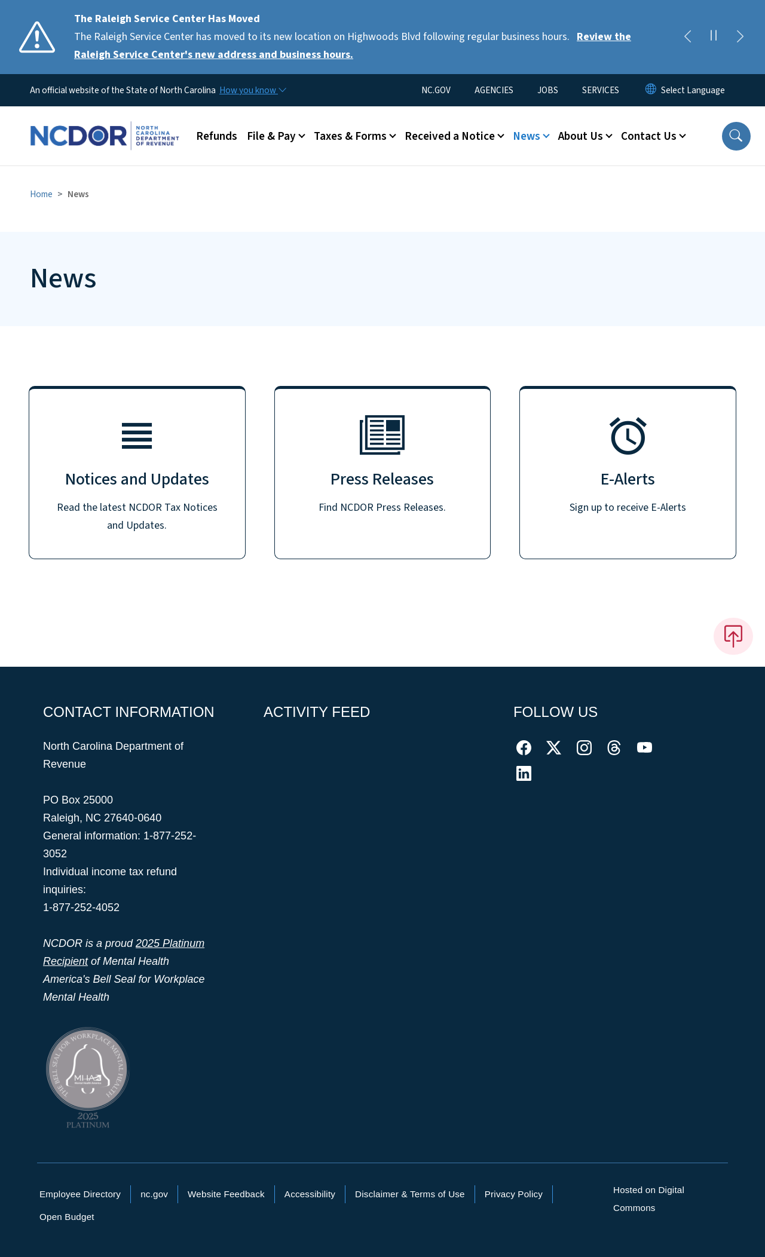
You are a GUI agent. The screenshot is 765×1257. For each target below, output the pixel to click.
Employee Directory (80, 1194)
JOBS (547, 90)
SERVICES (600, 90)
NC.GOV (436, 90)
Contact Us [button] (649, 136)
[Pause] (713, 37)
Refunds (216, 136)
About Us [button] (580, 136)
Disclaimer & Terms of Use (410, 1194)
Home (41, 194)
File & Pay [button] (271, 136)
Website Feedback (226, 1194)
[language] (693, 90)
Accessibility (309, 1194)
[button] (736, 136)
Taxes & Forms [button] (350, 136)
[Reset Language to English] (650, 90)
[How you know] (252, 90)
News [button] (526, 136)
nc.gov (154, 1194)
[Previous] (687, 37)
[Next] (740, 37)
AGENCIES (494, 90)
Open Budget (66, 1217)
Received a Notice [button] (450, 136)
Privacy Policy (514, 1194)
